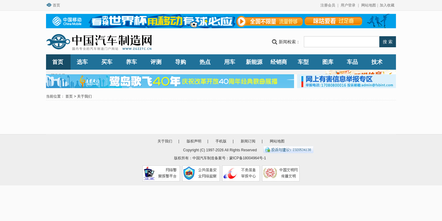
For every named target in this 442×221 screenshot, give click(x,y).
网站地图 (368, 5)
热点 (205, 62)
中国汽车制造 (203, 158)
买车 (106, 62)
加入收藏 (387, 5)
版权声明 (194, 141)
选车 (82, 62)
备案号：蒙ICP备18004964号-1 (240, 158)
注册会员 (327, 5)
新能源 (254, 62)
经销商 (278, 62)
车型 (303, 62)
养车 (131, 62)
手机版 (221, 141)
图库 (327, 62)
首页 (56, 5)
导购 (180, 62)
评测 (155, 62)
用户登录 (348, 5)
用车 (229, 62)
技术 (376, 62)
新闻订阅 (248, 141)
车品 (352, 62)
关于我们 (84, 96)
